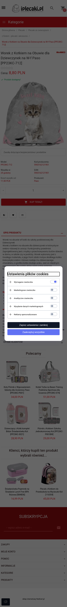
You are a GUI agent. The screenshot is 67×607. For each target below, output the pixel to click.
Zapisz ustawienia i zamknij (33, 325)
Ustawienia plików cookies (27, 274)
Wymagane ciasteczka (23, 282)
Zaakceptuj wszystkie (33, 332)
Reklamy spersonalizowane (25, 314)
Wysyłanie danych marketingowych (28, 306)
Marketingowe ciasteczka (24, 290)
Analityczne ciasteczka (23, 298)
